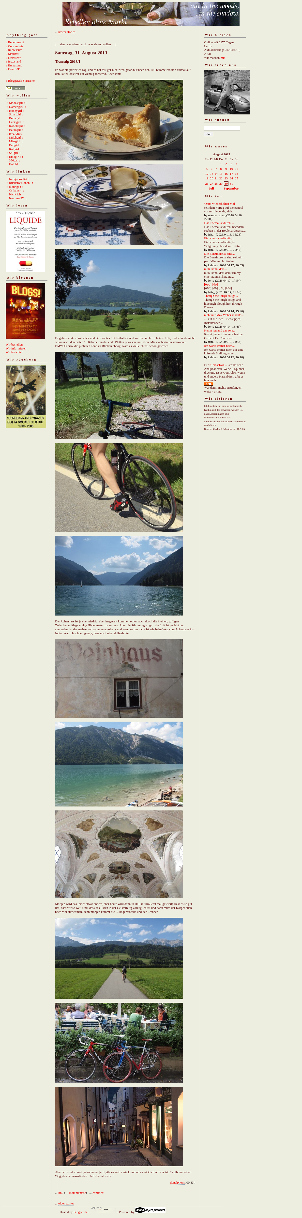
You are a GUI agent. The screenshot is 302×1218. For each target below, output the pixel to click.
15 (221, 173)
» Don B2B (13, 69)
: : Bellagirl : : (15, 118)
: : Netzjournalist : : (18, 179)
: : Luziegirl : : (15, 122)
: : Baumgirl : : (15, 130)
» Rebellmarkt (15, 42)
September (231, 188)
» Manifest (12, 54)
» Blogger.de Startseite (20, 80)
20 (211, 178)
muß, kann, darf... (215, 269)
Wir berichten (14, 352)
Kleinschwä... (218, 365)
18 (236, 173)
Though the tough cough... (221, 296)
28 (216, 183)
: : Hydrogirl (14, 133)
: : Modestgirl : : (16, 103)
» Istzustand (13, 61)
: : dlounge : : (14, 187)
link (60, 1193)
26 (207, 183)
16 (226, 173)
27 (211, 183)
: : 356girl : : (14, 160)
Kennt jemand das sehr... (220, 330)
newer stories (66, 32)
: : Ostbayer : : (15, 190)
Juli (211, 188)
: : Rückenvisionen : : (19, 183)
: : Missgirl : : (14, 141)
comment (98, 1193)
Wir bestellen (14, 344)
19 (207, 178)
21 (216, 178)
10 (231, 169)
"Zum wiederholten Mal (219, 204)
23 (226, 178)
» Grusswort (13, 58)
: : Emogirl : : (14, 156)
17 (231, 173)
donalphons (177, 1182)
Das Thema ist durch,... (219, 223)
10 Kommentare (75, 1193)
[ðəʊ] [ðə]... (212, 284)
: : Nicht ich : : (15, 194)
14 (216, 173)
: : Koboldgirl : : (16, 126)
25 (236, 178)
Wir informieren (16, 348)
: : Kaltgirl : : (14, 149)
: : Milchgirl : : (15, 137)
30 (226, 183)
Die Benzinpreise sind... (219, 253)
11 (236, 169)
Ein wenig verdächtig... (219, 238)
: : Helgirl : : (13, 164)
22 (221, 178)
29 (221, 183)
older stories (66, 1203)
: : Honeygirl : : (15, 110)
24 (231, 178)
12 (207, 173)
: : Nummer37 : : (16, 198)
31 (231, 183)
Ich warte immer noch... (219, 346)
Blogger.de (81, 1212)
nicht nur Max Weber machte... (224, 315)
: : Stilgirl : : (13, 153)
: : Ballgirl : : (14, 145)
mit (223, 58)
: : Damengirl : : (16, 107)
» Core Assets (14, 46)
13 (211, 173)
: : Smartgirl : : (15, 114)
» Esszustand (14, 65)
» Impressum (14, 50)
